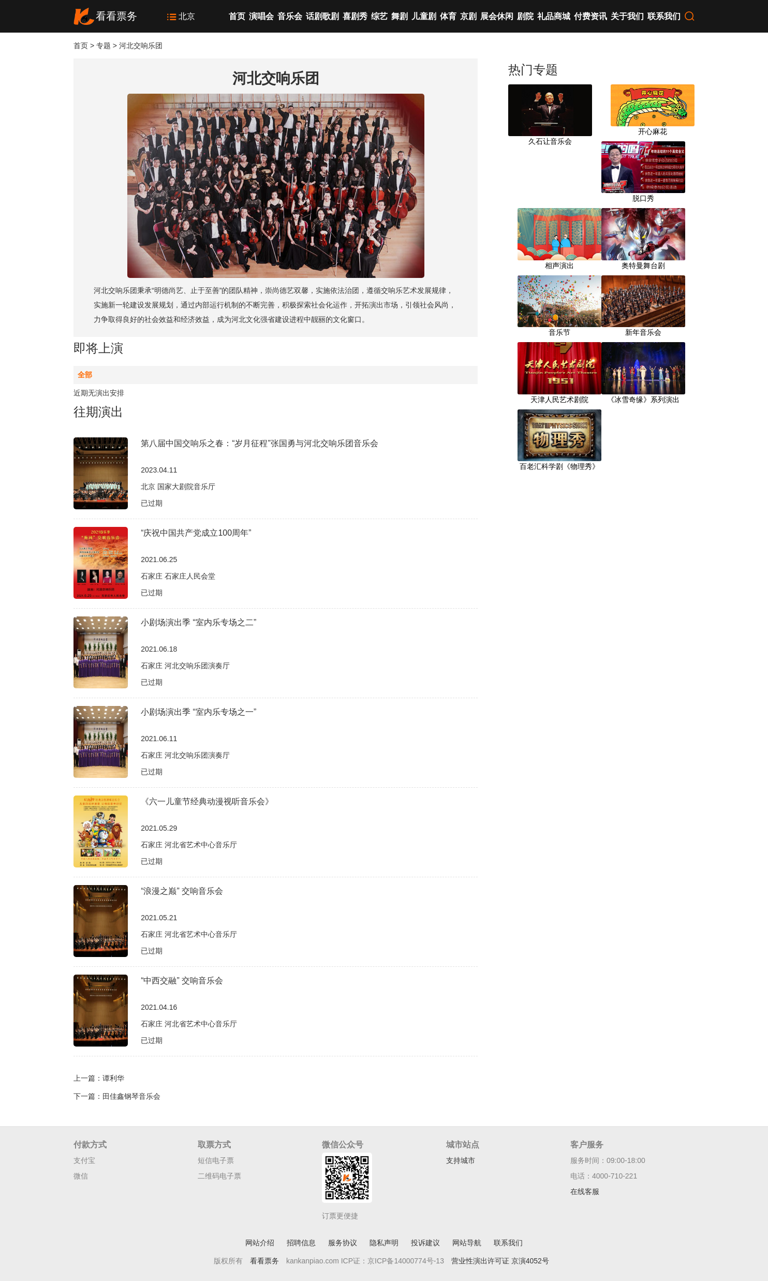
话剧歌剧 (322, 16)
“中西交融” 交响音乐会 (182, 980)
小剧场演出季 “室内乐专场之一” (198, 712)
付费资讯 (590, 16)
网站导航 (466, 1243)
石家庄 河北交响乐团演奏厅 (185, 665)
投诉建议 (425, 1243)
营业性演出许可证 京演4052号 (500, 1261)
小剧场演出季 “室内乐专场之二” (198, 622)
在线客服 (584, 1191)
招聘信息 (301, 1243)
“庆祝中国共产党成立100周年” (196, 532)
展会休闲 (496, 16)
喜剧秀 (355, 16)
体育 (448, 16)
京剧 (468, 16)
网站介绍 (259, 1243)
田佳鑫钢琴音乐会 (131, 1096)
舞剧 (399, 16)
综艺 (379, 16)
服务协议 (342, 1243)
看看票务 (264, 1261)
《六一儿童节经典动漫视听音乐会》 (207, 801)
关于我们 (627, 16)
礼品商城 (553, 16)
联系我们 (664, 16)
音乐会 (289, 16)
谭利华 (113, 1078)
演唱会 (261, 16)
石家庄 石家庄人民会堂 (178, 576)
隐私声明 (384, 1243)
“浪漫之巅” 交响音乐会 (182, 891)
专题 (103, 45)
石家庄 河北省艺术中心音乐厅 (189, 845)
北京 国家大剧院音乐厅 (178, 486)
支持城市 (460, 1160)
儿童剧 (423, 16)
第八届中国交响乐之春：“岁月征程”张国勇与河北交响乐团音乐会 (259, 443)
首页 (237, 16)
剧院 (525, 16)
